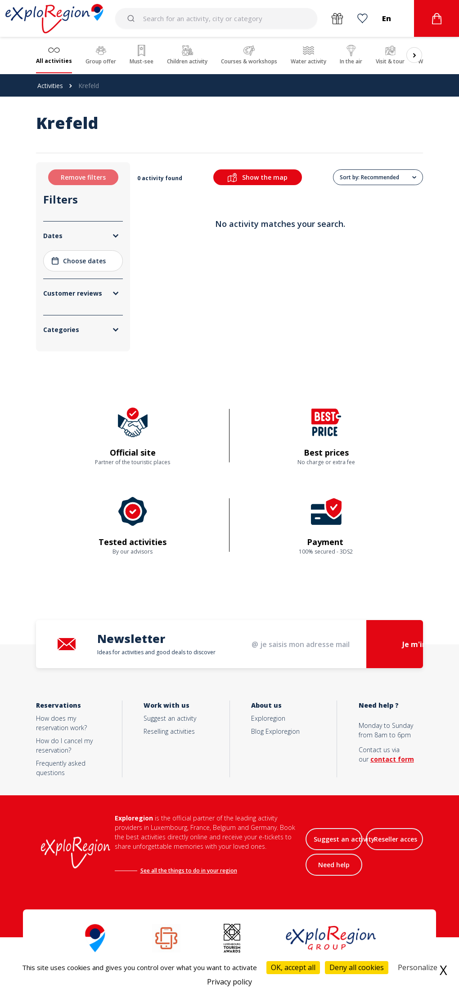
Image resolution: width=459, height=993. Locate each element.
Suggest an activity (170, 718)
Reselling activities (169, 731)
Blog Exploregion (275, 731)
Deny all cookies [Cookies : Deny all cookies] (356, 967)
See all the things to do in (173, 870)
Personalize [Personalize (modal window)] (417, 967)
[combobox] (216, 18)
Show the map (258, 177)
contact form (392, 759)
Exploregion (268, 718)
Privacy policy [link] (229, 982)
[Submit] (132, 18)
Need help (334, 864)
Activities (50, 85)
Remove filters (83, 177)
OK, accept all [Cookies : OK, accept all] (293, 967)
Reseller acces (395, 839)
